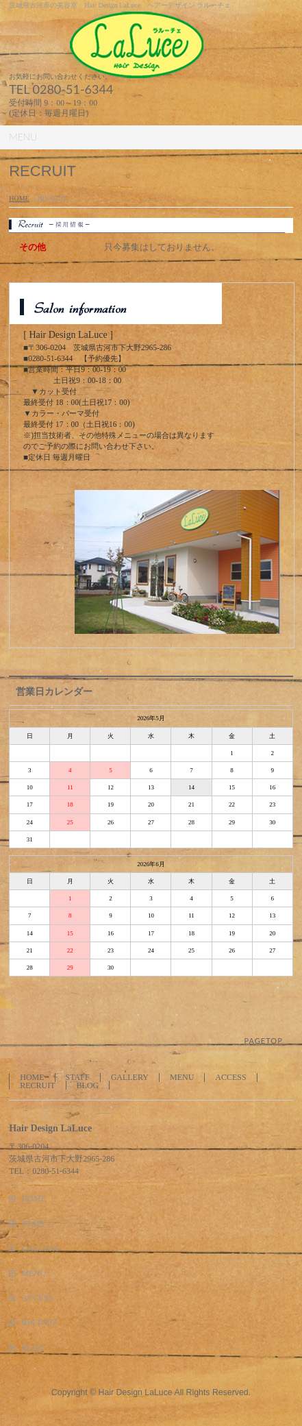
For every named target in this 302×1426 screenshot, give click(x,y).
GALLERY (130, 1077)
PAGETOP (263, 1040)
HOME (19, 198)
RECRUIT (37, 1085)
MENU (182, 1077)
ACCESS (230, 1077)
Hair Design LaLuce (136, 1392)
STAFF (78, 1077)
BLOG (88, 1085)
